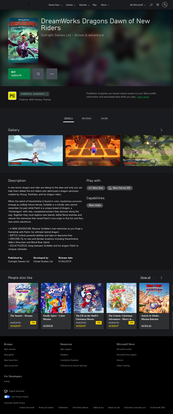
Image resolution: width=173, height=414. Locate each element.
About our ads (114, 407)
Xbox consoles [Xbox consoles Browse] (10, 349)
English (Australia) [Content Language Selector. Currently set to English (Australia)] (16, 391)
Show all (145, 277)
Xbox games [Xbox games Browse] (9, 354)
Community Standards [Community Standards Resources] (69, 360)
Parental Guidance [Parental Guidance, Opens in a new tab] (34, 94)
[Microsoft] (15, 4)
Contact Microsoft (26, 407)
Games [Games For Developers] (7, 381)
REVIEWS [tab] (86, 118)
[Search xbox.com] (151, 4)
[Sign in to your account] (165, 5)
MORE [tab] (104, 118)
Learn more (143, 96)
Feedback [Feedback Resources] (64, 354)
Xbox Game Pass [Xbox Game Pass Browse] (11, 360)
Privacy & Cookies (46, 407)
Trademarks (63, 407)
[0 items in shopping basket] (157, 4)
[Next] (161, 130)
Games (69, 4)
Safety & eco (98, 407)
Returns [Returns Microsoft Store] (120, 360)
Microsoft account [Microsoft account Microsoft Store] (124, 349)
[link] (23, 306)
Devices (83, 4)
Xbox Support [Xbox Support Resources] (65, 349)
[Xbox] (38, 4)
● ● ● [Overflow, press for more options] (52, 74)
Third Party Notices (80, 407)
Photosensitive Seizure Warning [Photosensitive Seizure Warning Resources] (73, 365)
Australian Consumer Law (135, 407)
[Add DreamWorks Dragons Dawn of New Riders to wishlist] (38, 73)
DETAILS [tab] (68, 118)
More (103, 4)
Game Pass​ (54, 4)
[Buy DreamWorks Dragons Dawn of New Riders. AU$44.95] (19, 73)
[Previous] (154, 130)
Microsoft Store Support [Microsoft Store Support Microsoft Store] (126, 354)
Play (95, 4)
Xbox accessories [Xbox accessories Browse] (11, 365)
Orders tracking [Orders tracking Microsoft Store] (123, 365)
